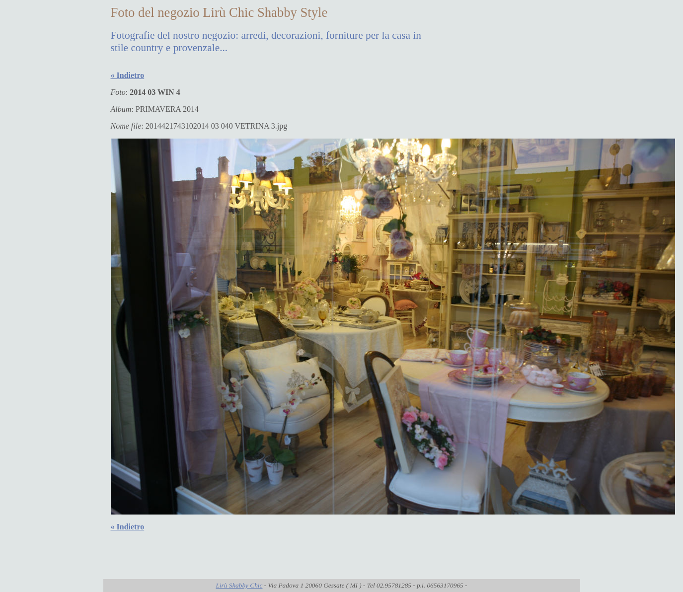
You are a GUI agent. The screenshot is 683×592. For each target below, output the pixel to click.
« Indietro (128, 75)
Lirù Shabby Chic (239, 585)
